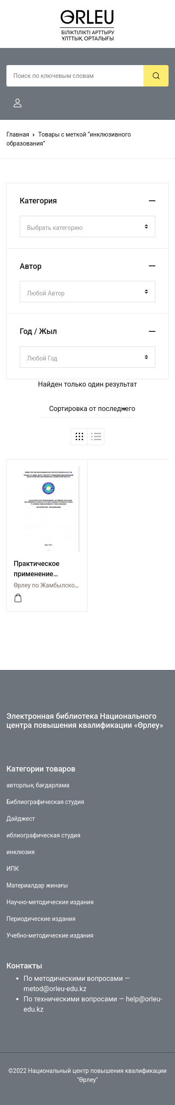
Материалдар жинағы (37, 885)
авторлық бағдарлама (37, 785)
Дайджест (20, 818)
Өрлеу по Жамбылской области (58, 585)
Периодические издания (40, 918)
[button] (14, 103)
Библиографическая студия (45, 801)
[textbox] (84, 228)
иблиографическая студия (43, 835)
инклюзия (20, 852)
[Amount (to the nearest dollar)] (75, 75)
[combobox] (87, 226)
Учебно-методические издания (49, 935)
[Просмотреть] (18, 598)
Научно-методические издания (50, 902)
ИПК (12, 868)
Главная (17, 134)
